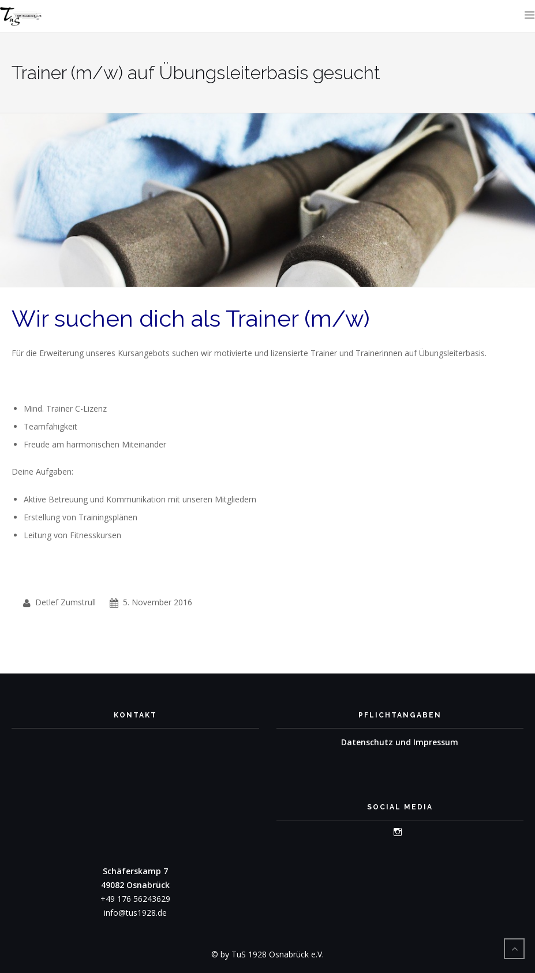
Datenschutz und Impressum (399, 742)
